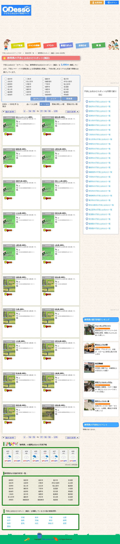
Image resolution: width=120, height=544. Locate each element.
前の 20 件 (8, 111)
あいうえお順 (32, 104)
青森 (9, 517)
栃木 (36, 517)
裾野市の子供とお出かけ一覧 (99, 181)
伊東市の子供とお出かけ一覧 (99, 144)
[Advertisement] (62, 21)
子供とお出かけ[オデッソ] (50, 539)
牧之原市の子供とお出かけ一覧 (100, 210)
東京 (50, 520)
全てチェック (38, 99)
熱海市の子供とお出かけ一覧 (99, 130)
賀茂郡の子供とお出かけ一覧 (99, 214)
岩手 (9, 520)
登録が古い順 (72, 104)
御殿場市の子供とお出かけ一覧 (100, 172)
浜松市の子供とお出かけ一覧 (99, 106)
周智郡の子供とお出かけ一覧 (99, 228)
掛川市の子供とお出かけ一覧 (99, 163)
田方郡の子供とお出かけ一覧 (99, 219)
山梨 (64, 517)
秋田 (9, 523)
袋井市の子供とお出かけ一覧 (99, 102)
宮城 (22, 517)
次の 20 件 (73, 111)
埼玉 (36, 523)
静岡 (64, 520)
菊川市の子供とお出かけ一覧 (99, 200)
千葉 (50, 517)
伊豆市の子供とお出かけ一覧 (99, 191)
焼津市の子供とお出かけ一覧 (99, 158)
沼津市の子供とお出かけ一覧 (99, 116)
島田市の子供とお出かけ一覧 (99, 149)
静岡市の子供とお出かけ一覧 (99, 111)
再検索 (69, 99)
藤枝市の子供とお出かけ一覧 (99, 167)
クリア (53, 99)
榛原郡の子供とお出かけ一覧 (99, 125)
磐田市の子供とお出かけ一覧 (99, 153)
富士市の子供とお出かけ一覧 (99, 120)
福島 (22, 520)
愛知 (9, 526)
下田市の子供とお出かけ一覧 (99, 177)
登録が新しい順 (58, 104)
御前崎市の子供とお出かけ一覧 (100, 196)
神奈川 (50, 523)
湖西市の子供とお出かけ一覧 (99, 186)
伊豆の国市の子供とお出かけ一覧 (101, 205)
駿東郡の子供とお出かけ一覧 (99, 224)
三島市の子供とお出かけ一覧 (99, 134)
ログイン (112, 2)
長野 (64, 523)
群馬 (22, 523)
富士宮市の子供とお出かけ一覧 (100, 139)
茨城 (36, 520)
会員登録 (97, 2)
